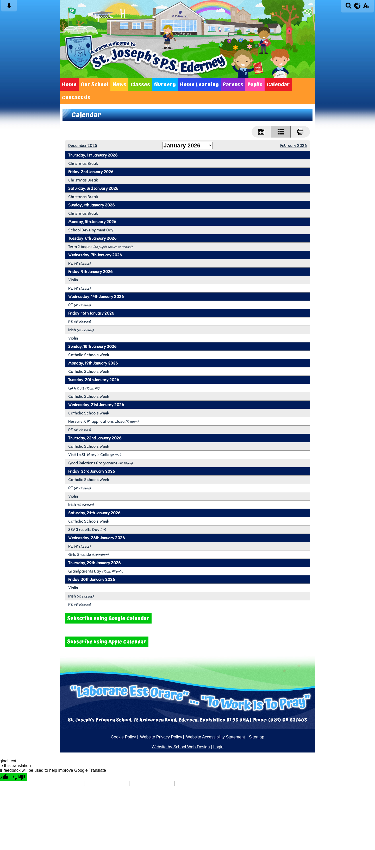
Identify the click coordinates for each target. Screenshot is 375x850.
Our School (94, 84)
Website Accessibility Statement (215, 737)
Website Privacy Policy (161, 737)
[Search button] (348, 7)
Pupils (254, 84)
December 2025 (82, 145)
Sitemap (256, 737)
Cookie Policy (123, 737)
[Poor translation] (19, 777)
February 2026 (293, 145)
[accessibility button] (366, 7)
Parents (233, 84)
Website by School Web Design (181, 747)
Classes (140, 84)
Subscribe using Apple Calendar (106, 642)
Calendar (278, 84)
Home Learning (199, 84)
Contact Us (76, 97)
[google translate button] (357, 6)
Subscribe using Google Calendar (108, 618)
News (119, 84)
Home (69, 84)
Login (218, 747)
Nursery (165, 84)
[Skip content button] (9, 7)
